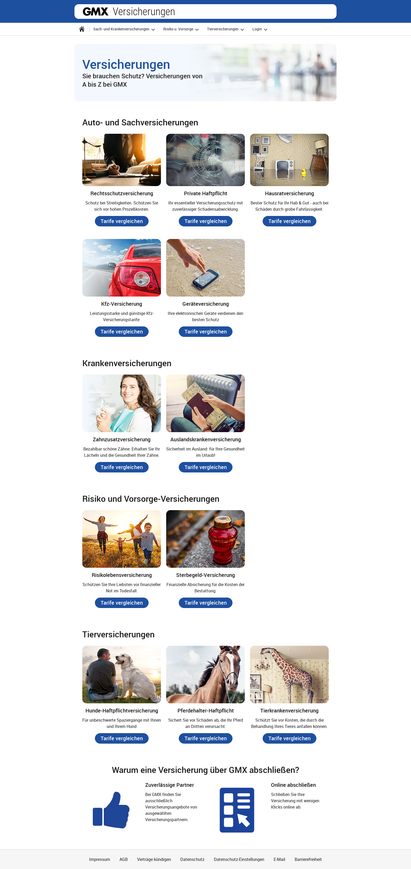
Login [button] (260, 29)
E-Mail (279, 859)
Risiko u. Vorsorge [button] (181, 29)
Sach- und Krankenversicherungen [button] (124, 29)
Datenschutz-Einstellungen (239, 859)
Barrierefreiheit (308, 859)
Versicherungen (144, 11)
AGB (124, 859)
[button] (122, 221)
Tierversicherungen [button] (226, 29)
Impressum (99, 859)
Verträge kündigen (154, 859)
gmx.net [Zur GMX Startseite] (96, 11)
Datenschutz (192, 859)
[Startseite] (81, 29)
